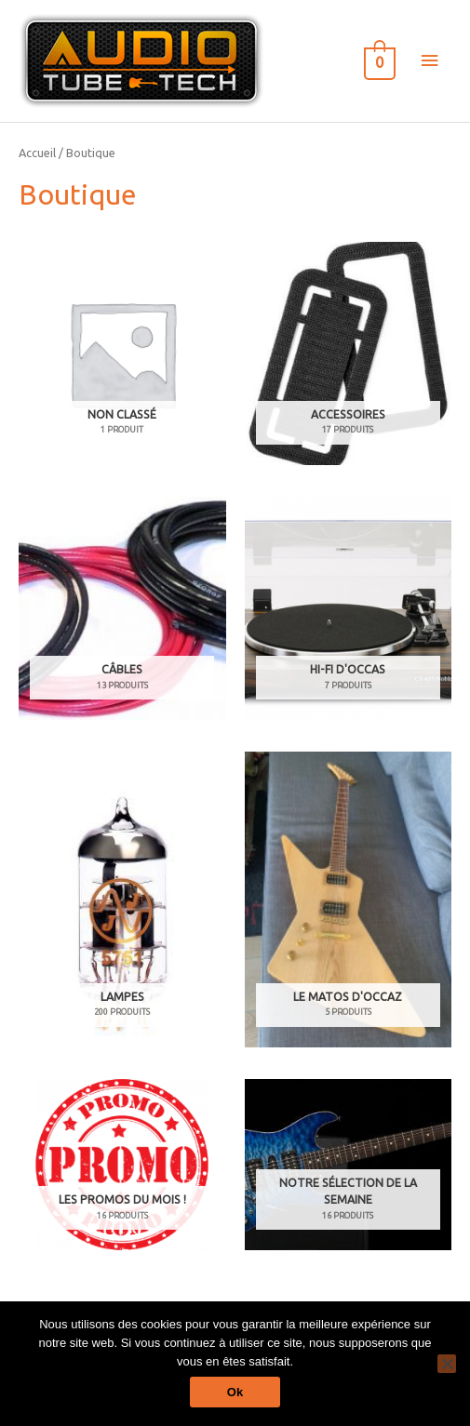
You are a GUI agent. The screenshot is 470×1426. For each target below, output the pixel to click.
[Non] (446, 1363)
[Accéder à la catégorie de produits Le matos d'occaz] (348, 899)
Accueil (37, 152)
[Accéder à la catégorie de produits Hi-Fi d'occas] (348, 608)
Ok (235, 1392)
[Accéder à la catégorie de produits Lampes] (122, 899)
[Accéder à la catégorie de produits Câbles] (122, 608)
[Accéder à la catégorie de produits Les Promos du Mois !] (122, 1164)
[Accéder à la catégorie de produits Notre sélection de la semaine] (348, 1164)
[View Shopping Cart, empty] (378, 61)
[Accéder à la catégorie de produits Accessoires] (348, 353)
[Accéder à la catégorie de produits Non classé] (122, 353)
